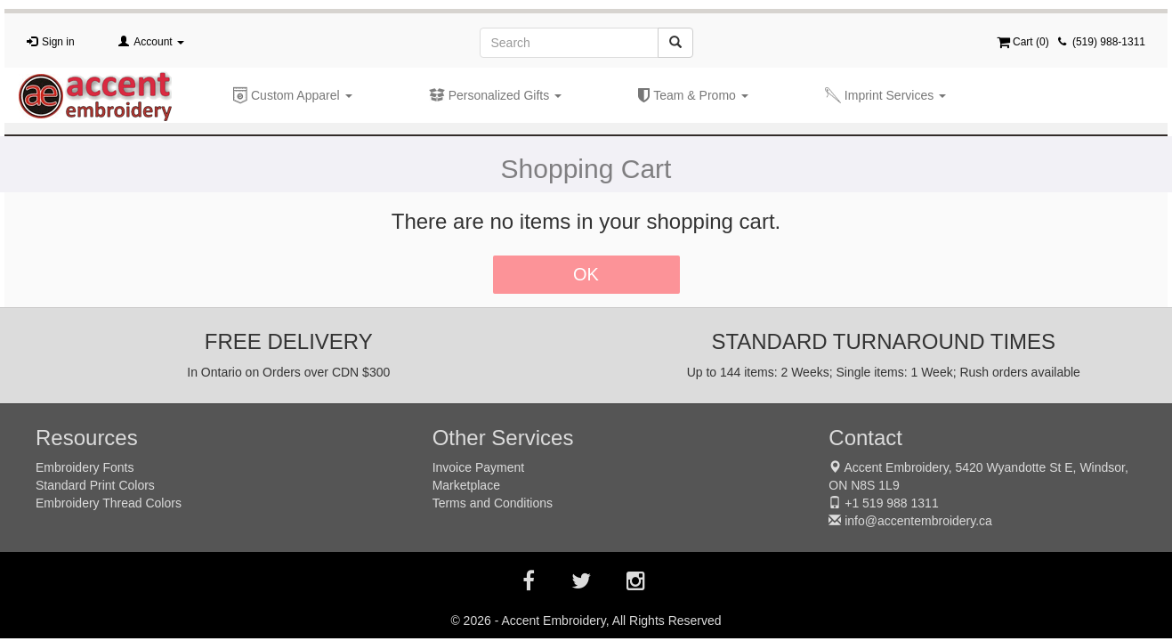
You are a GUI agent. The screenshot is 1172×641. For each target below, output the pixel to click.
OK (586, 274)
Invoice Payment (478, 467)
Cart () (1023, 42)
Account (158, 42)
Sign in (58, 42)
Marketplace (466, 485)
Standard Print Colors (95, 485)
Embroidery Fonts (84, 467)
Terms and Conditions (492, 503)
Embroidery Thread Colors (109, 503)
